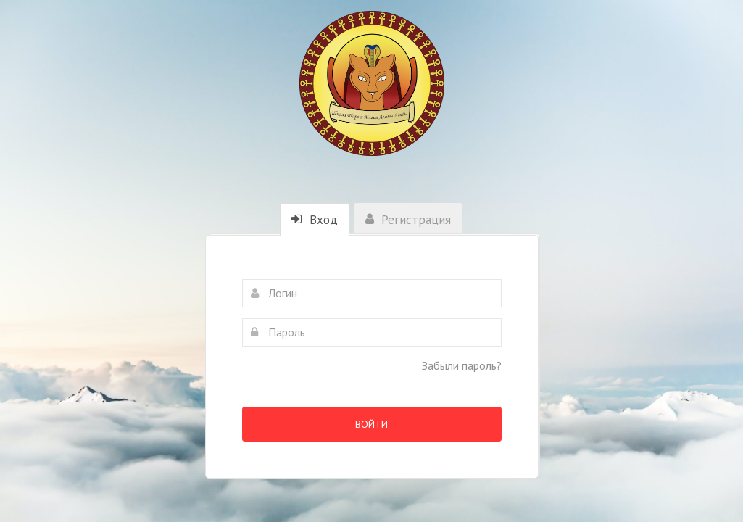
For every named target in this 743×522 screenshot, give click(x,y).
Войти (371, 424)
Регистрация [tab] (408, 220)
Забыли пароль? (462, 365)
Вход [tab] (314, 220)
